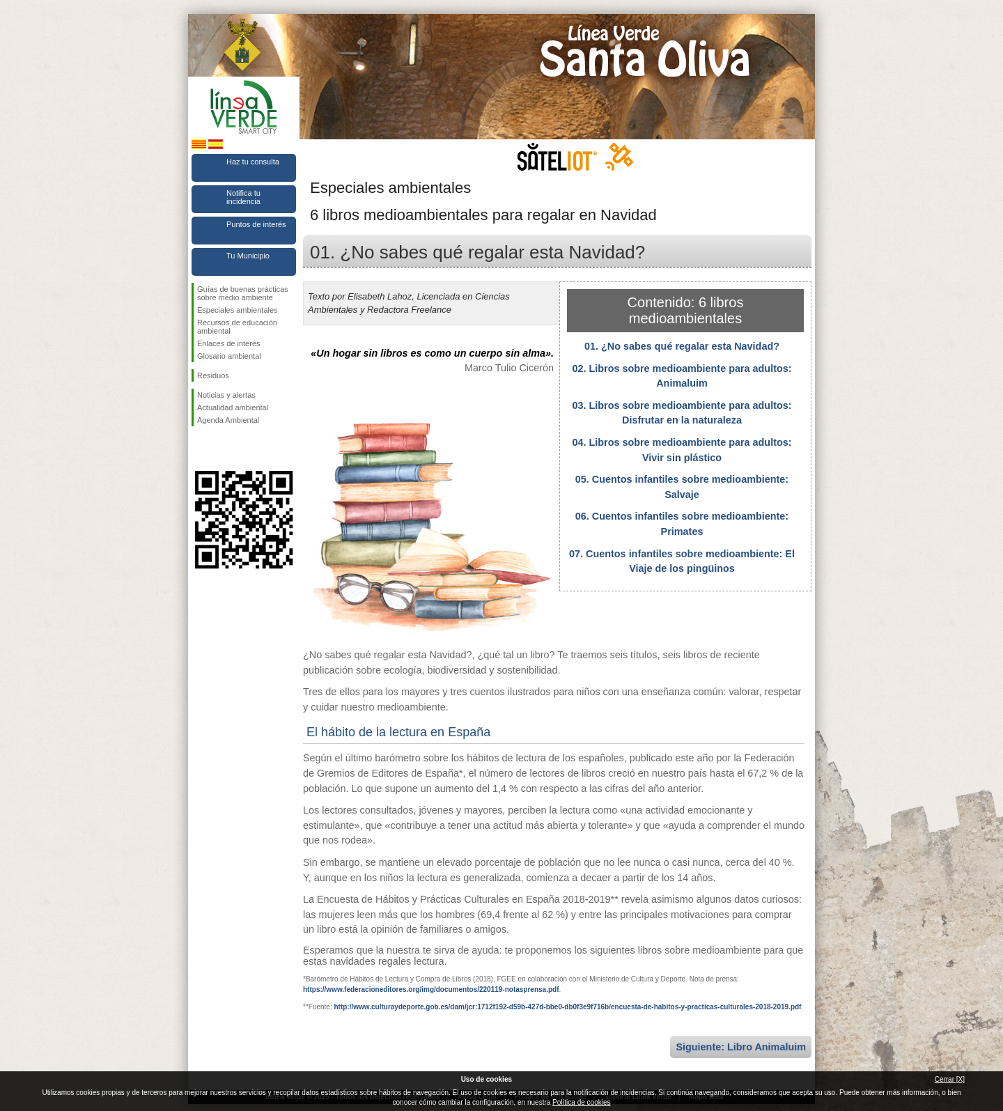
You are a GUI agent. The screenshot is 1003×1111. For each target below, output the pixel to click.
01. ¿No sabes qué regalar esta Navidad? (681, 346)
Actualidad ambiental (232, 407)
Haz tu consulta (252, 161)
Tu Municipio (248, 255)
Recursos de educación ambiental (237, 326)
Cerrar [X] (950, 1079)
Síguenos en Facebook (200, 448)
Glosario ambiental (229, 356)
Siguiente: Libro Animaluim (741, 1046)
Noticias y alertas (226, 395)
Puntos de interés (256, 224)
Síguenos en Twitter (223, 448)
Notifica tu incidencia (243, 197)
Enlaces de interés (229, 343)
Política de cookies (581, 1102)
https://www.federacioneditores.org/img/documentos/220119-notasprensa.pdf (431, 989)
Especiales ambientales (237, 310)
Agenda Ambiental (228, 420)
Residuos (213, 375)
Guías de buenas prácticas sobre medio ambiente (242, 293)
